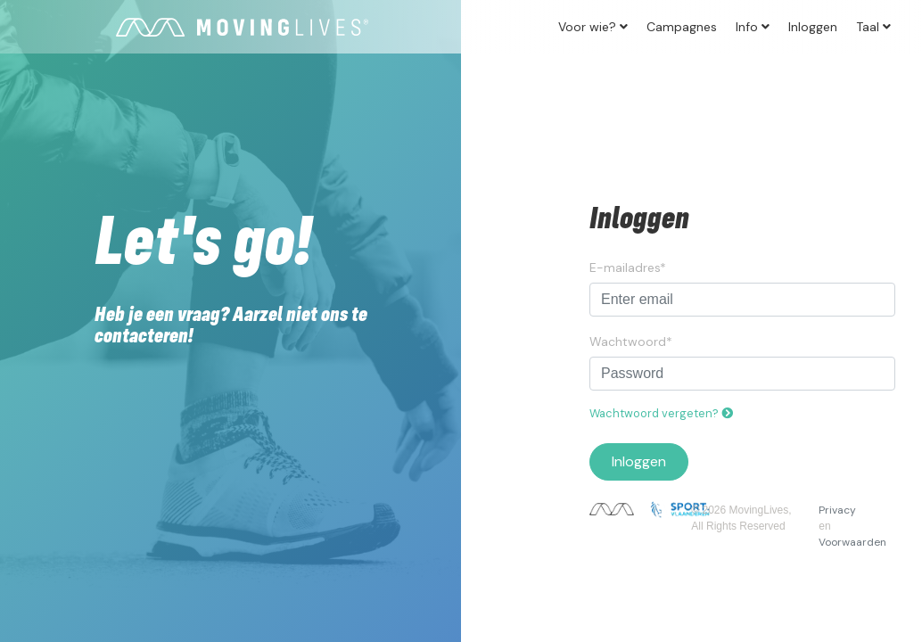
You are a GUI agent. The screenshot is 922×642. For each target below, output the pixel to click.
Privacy (837, 510)
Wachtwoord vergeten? (661, 413)
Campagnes (681, 27)
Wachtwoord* (630, 341)
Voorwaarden (852, 542)
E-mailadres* (627, 267)
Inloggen (812, 27)
